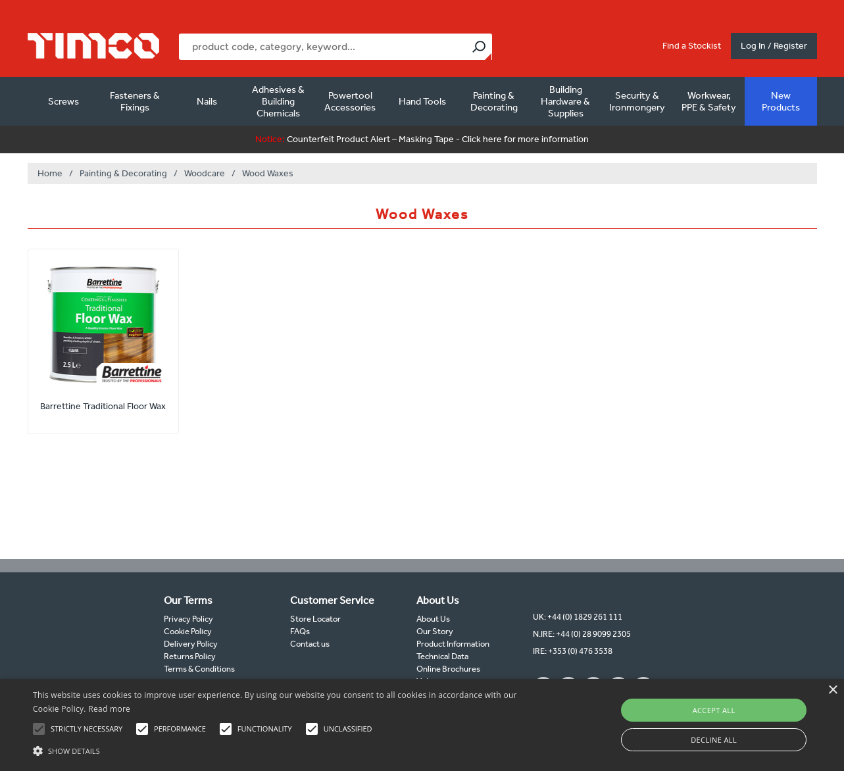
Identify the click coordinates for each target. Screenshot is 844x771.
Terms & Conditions (199, 669)
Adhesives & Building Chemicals (278, 101)
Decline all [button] (714, 740)
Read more (109, 708)
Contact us (310, 644)
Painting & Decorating (494, 101)
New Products (781, 101)
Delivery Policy (191, 644)
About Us (433, 619)
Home (49, 173)
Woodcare (204, 173)
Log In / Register (774, 45)
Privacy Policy (188, 619)
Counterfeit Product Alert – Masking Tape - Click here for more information (422, 139)
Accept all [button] (714, 710)
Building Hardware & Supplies (565, 101)
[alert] (422, 725)
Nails (207, 101)
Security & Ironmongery (637, 101)
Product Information (452, 644)
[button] (286, 749)
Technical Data (442, 656)
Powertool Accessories (350, 101)
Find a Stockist (691, 45)
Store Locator (315, 619)
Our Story (434, 631)
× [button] (832, 690)
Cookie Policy (188, 631)
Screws (63, 101)
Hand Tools (422, 101)
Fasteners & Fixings (135, 101)
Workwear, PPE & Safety (709, 101)
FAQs (300, 631)
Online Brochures (448, 669)
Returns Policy (190, 656)
